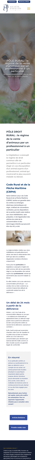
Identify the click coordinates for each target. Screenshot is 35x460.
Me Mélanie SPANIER (21, 76)
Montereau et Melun (24, 1)
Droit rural (11, 76)
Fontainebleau (12, 1)
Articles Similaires (18, 417)
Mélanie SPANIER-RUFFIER (14, 74)
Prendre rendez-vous (18, 427)
